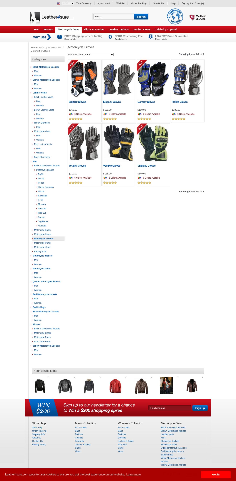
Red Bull (42, 213)
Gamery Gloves (146, 101)
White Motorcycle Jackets (46, 311)
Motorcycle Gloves (40, 51)
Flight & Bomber (94, 29)
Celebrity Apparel (166, 29)
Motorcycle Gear (68, 29)
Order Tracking (139, 3)
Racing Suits (40, 251)
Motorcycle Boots (42, 230)
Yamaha (42, 226)
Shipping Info (38, 434)
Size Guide (158, 3)
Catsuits (79, 437)
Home (34, 47)
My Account (104, 3)
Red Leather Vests (43, 144)
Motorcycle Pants (42, 243)
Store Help (37, 427)
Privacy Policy (39, 444)
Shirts (78, 448)
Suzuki (41, 217)
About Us (36, 437)
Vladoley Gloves (146, 165)
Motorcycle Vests (42, 131)
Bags (77, 431)
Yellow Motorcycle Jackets (46, 346)
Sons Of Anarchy (42, 157)
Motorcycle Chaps (42, 234)
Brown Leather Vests (44, 110)
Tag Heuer (43, 221)
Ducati (41, 178)
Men (37, 29)
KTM (40, 200)
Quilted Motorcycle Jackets (46, 281)
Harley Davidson (42, 123)
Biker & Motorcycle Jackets (47, 165)
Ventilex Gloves (111, 165)
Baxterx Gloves (77, 101)
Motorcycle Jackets (43, 256)
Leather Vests (40, 93)
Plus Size (122, 444)
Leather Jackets (119, 29)
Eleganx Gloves (112, 101)
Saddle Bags (39, 307)
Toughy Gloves (77, 165)
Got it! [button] (216, 474)
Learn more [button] (133, 474)
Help (173, 3)
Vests (77, 451)
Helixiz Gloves (180, 101)
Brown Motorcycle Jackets (46, 80)
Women (48, 29)
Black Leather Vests (43, 97)
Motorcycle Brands (45, 170)
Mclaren (42, 204)
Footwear (79, 441)
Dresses (122, 437)
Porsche (42, 208)
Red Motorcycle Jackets (45, 294)
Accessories (81, 427)
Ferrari (41, 183)
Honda (41, 191)
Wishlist (120, 3)
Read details (70, 39)
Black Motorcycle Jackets (46, 67)
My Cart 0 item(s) (195, 3)
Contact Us (37, 441)
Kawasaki (42, 195)
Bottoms (79, 434)
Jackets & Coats (83, 444)
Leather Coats (142, 29)
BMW (40, 174)
